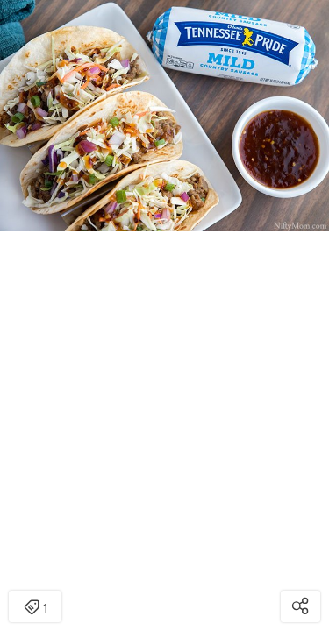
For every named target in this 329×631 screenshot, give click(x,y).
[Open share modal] (300, 606)
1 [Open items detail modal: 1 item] (35, 608)
